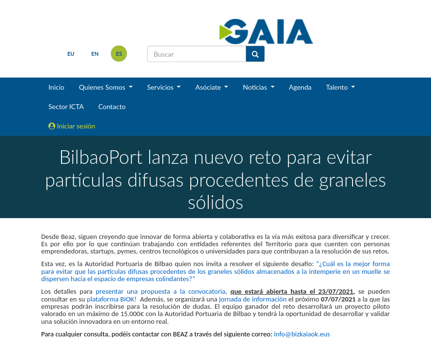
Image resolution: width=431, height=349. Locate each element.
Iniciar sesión (71, 126)
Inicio (56, 87)
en (95, 53)
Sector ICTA (66, 106)
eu (71, 53)
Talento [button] (338, 87)
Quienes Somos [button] (103, 87)
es (119, 53)
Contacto (111, 106)
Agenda (300, 87)
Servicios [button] (161, 87)
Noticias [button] (256, 87)
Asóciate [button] (208, 87)
